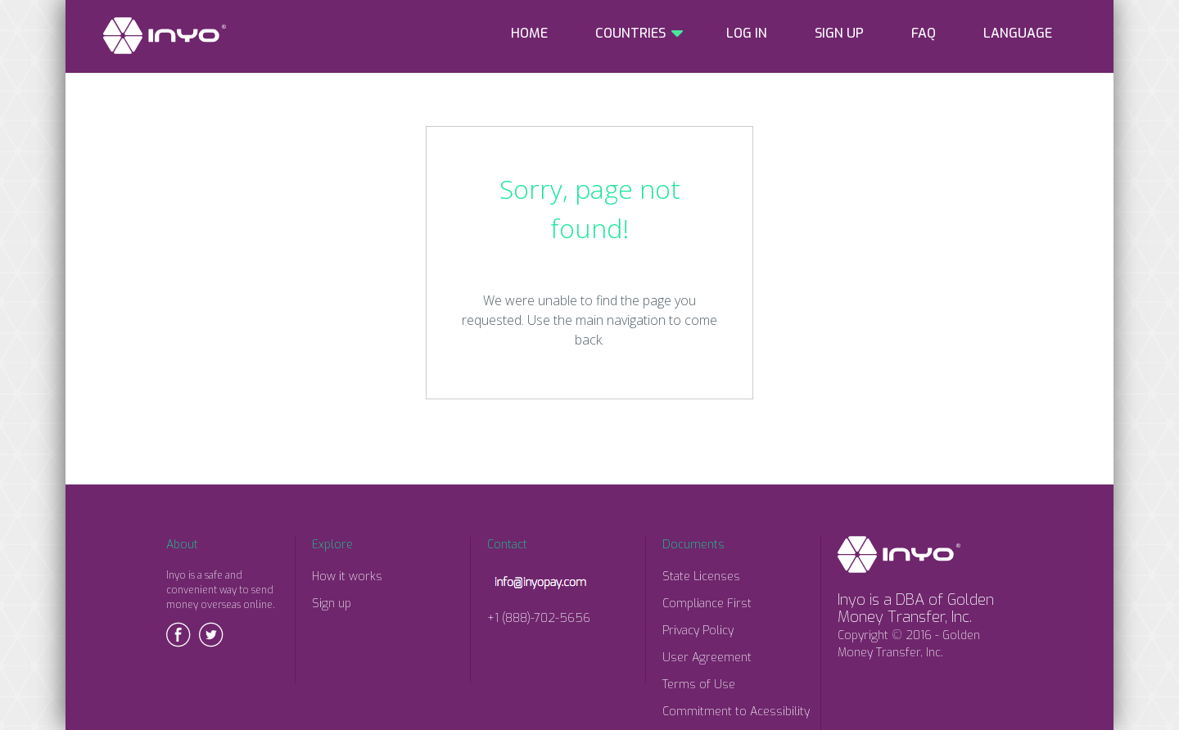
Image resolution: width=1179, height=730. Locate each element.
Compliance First (707, 603)
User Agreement (707, 657)
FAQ (923, 33)
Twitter (211, 634)
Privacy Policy (698, 630)
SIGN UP (839, 33)
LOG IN (746, 33)
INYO (164, 35)
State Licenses (701, 576)
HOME (529, 33)
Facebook (178, 634)
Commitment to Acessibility (736, 711)
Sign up (331, 603)
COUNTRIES (630, 33)
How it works (347, 576)
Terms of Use (698, 684)
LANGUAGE (1017, 33)
